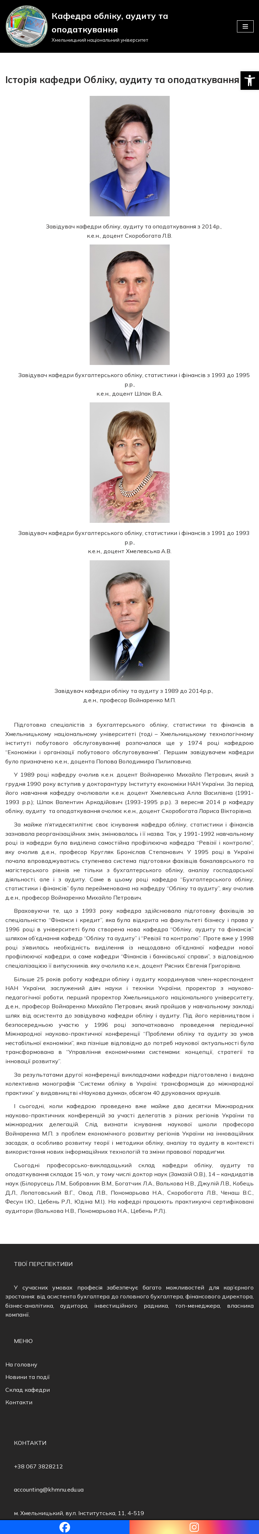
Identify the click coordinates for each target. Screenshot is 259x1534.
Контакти (18, 1402)
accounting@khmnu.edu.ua (49, 1489)
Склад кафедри (27, 1389)
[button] (249, 80)
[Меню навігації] (245, 26)
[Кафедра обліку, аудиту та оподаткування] (115, 26)
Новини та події (27, 1376)
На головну (21, 1364)
